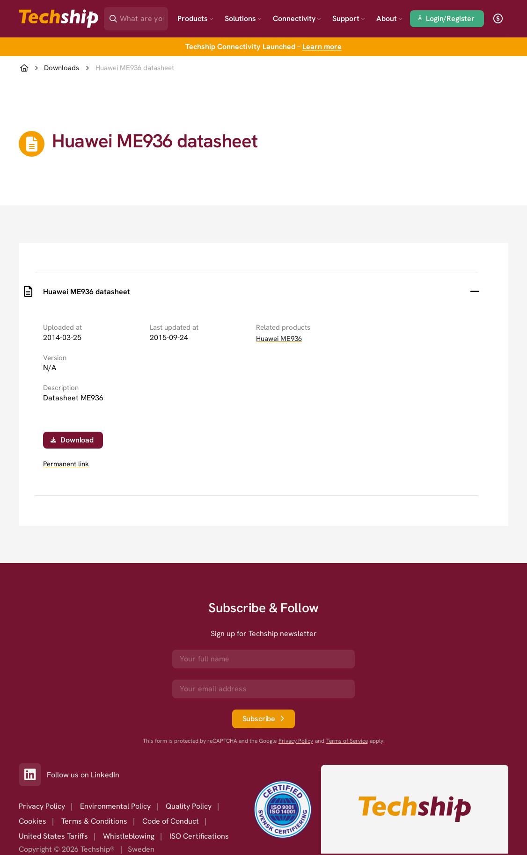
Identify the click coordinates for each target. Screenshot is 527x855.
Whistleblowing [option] (128, 836)
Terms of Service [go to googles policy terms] (347, 741)
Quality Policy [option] (189, 806)
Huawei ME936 (279, 338)
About (389, 18)
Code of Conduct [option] (170, 821)
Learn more (322, 46)
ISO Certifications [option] (199, 836)
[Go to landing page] (58, 18)
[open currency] (498, 18)
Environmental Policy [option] (115, 806)
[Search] (142, 15)
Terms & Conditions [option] (94, 821)
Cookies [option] (32, 821)
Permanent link (66, 464)
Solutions (243, 18)
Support (348, 18)
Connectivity (297, 18)
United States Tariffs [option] (53, 836)
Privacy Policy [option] (42, 806)
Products (195, 18)
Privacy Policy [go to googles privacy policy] (295, 741)
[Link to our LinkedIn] (33, 774)
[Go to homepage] (415, 809)
